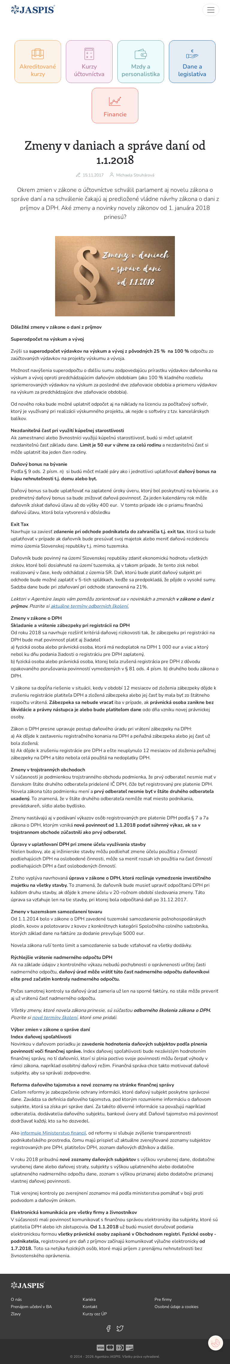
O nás (16, 1299)
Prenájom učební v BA (31, 1307)
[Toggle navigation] (210, 10)
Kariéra (89, 1299)
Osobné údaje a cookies (177, 1307)
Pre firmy (163, 1299)
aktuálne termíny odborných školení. (90, 606)
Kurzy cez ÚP (95, 1314)
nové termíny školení (54, 1017)
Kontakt (90, 1307)
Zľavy (16, 1314)
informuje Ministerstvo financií (53, 1133)
